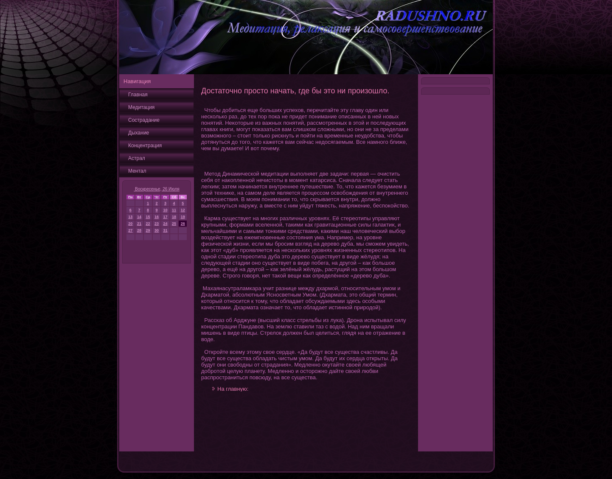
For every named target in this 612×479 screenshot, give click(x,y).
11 (174, 210)
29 (148, 230)
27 (130, 230)
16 (156, 217)
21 (139, 223)
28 (139, 230)
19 (183, 217)
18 (174, 217)
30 (156, 230)
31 (165, 230)
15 (148, 217)
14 (139, 217)
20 (130, 223)
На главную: (232, 389)
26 (183, 223)
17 (165, 217)
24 (165, 223)
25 (174, 223)
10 (165, 210)
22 (148, 223)
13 (130, 217)
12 (183, 210)
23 (156, 223)
